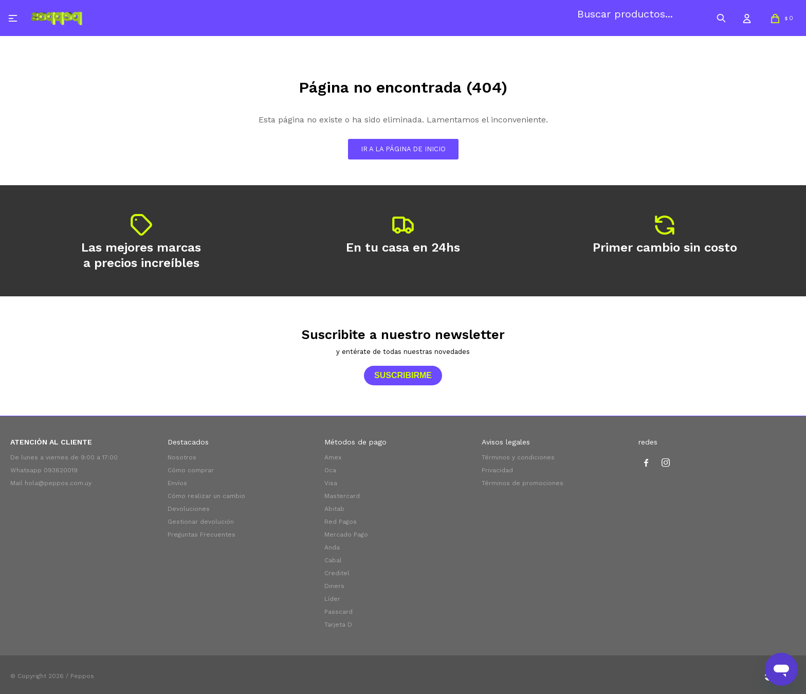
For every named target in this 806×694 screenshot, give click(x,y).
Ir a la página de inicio (403, 149)
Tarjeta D (338, 624)
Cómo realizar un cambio (206, 496)
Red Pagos (340, 521)
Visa (330, 483)
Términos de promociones (522, 483)
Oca (330, 470)
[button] (721, 18)
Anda (332, 547)
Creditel (337, 573)
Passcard (338, 611)
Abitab (334, 508)
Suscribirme (403, 375)
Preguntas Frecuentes (201, 534)
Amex (332, 457)
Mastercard (342, 496)
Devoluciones (189, 508)
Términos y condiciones (518, 457)
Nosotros (182, 457)
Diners (334, 586)
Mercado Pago (346, 534)
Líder (332, 598)
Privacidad (497, 470)
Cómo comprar (191, 470)
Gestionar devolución (201, 521)
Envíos (177, 483)
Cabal (333, 560)
